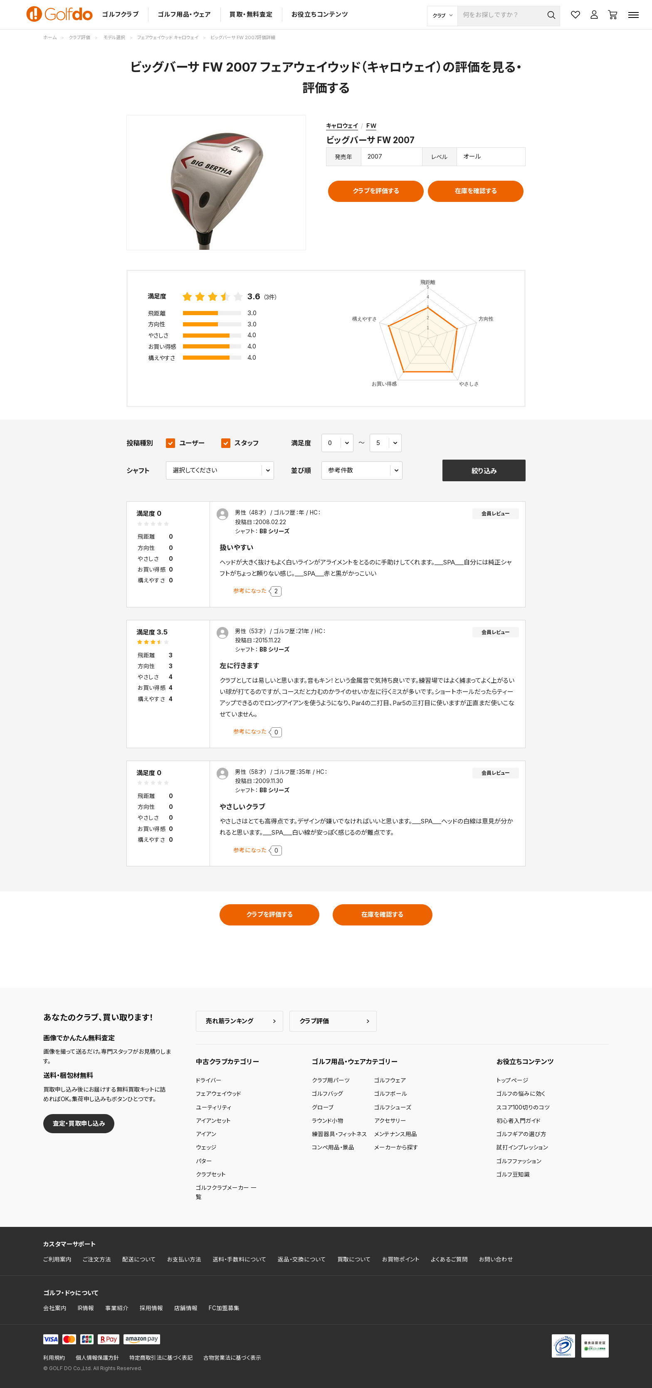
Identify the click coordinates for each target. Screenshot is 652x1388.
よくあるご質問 (449, 1259)
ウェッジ (206, 1147)
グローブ (322, 1107)
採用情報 (151, 1308)
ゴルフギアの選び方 (521, 1134)
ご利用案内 (57, 1259)
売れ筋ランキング (229, 1021)
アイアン (206, 1134)
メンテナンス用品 (395, 1134)
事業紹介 (116, 1308)
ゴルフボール (390, 1093)
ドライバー (209, 1080)
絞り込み (484, 471)
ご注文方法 (97, 1259)
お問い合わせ (496, 1259)
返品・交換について (302, 1259)
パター (204, 1161)
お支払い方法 (184, 1259)
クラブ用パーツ (331, 1080)
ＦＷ (371, 125)
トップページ (512, 1080)
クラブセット (211, 1174)
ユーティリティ (214, 1107)
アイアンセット (213, 1120)
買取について (354, 1259)
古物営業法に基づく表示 (232, 1358)
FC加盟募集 (224, 1308)
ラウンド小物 (327, 1120)
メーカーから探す (396, 1147)
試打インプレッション (522, 1147)
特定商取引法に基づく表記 (161, 1358)
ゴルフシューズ (392, 1107)
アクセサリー (390, 1120)
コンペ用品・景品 (333, 1147)
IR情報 (86, 1308)
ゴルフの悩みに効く (521, 1093)
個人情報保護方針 (97, 1358)
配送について (139, 1259)
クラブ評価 (314, 1021)
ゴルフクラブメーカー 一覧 (226, 1192)
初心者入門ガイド (518, 1120)
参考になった (250, 590)
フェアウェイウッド (218, 1093)
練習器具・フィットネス (339, 1134)
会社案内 (55, 1308)
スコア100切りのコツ (523, 1107)
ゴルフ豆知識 (513, 1174)
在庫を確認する (476, 191)
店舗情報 (186, 1308)
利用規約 (54, 1358)
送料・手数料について (239, 1259)
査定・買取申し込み (79, 1123)
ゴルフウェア (390, 1080)
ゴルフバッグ (327, 1093)
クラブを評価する (376, 191)
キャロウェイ (342, 125)
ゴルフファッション (518, 1161)
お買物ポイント (401, 1259)
